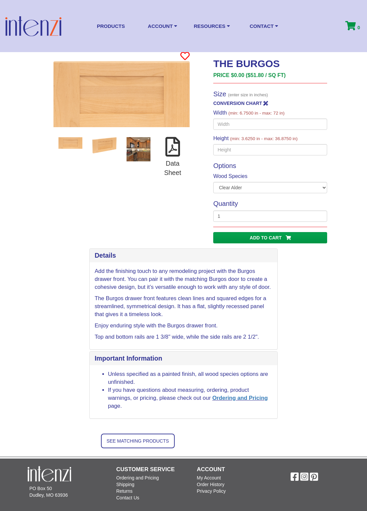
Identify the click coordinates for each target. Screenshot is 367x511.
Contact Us (127, 497)
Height (255, 138)
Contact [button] (264, 26)
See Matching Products (138, 441)
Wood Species (230, 176)
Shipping (125, 484)
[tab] (183, 256)
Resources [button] (211, 26)
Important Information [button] (128, 358)
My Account (209, 477)
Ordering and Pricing (240, 398)
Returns (124, 491)
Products (111, 26)
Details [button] (105, 255)
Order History (211, 484)
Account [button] (162, 26)
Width (249, 113)
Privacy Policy (211, 491)
